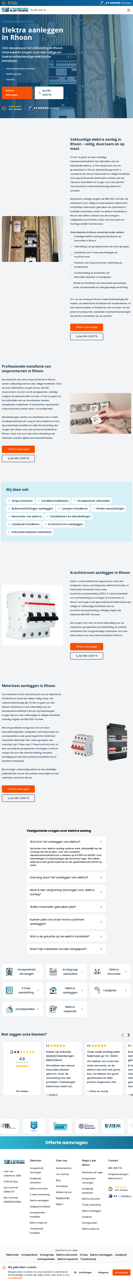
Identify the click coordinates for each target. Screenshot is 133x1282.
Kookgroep (47, 1255)
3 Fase (84, 1255)
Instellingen (83, 1272)
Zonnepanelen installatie (37, 1214)
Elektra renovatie (39, 1188)
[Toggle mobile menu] (129, 10)
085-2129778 (115, 1168)
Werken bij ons (63, 1192)
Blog (58, 1180)
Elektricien (12, 1255)
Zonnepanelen (89, 1222)
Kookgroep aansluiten (35, 1180)
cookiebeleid (15, 1278)
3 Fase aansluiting (91, 1204)
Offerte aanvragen (17, 92)
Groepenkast (29, 1255)
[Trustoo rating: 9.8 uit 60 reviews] (115, 3)
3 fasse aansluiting (40, 1194)
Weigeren (103, 1272)
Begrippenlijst (63, 1198)
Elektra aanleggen (39, 1200)
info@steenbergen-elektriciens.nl (118, 1176)
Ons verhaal (62, 1174)
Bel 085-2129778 (45, 92)
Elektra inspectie (38, 1222)
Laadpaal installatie (40, 1206)
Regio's (59, 1204)
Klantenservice (64, 1168)
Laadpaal (87, 1216)
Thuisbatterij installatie (36, 1230)
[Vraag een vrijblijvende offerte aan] (66, 1142)
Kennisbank (62, 1186)
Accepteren (121, 1272)
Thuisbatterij (88, 1259)
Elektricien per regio (92, 1172)
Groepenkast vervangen (37, 1170)
